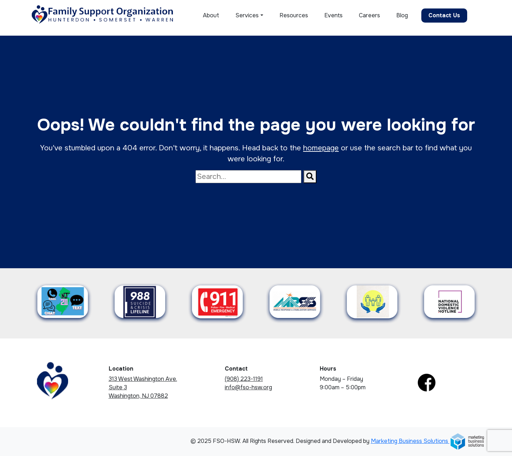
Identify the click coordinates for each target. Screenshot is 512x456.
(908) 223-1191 (244, 379)
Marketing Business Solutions (428, 441)
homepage (321, 147)
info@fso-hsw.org (248, 387)
